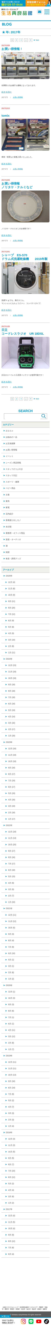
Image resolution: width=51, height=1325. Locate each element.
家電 (8, 507)
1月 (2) (11, 979)
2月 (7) (11, 896)
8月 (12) (11, 1241)
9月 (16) (11, 1081)
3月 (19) (11, 806)
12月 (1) (11, 992)
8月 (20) (11, 608)
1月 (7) (11, 1049)
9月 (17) (11, 851)
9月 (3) (11, 934)
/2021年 (9, 908)
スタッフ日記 (11, 475)
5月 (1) (11, 960)
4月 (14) (11, 716)
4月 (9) (11, 633)
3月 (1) (11, 966)
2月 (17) (11, 729)
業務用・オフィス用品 (15, 533)
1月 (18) (11, 736)
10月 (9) (11, 595)
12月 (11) (12, 915)
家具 (8, 501)
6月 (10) (11, 953)
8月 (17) (11, 774)
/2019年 (9, 1056)
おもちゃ (9, 431)
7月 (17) (11, 864)
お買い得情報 (18, 97)
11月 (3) (11, 1145)
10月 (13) (12, 1075)
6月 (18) (11, 704)
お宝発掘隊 (10, 443)
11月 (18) (12, 672)
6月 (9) (11, 620)
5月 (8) (11, 627)
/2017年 (9, 1209)
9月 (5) (11, 1158)
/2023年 (9, 742)
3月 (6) (11, 1196)
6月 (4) (11, 1254)
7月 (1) (11, 1017)
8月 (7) (11, 1164)
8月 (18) (11, 691)
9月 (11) (11, 601)
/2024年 (9, 659)
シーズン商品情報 (13, 463)
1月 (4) (11, 1126)
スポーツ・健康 (12, 482)
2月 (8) (11, 646)
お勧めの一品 (11, 437)
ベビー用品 (10, 488)
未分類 (8, 527)
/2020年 (9, 985)
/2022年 (9, 825)
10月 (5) (11, 928)
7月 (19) (11, 780)
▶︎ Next (36, 40)
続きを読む (6, 92)
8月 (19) (11, 1088)
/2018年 (9, 1132)
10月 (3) (11, 998)
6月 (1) (11, 1024)
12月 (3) (11, 1139)
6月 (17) (11, 787)
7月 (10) (11, 1171)
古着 (8, 495)
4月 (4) (11, 1190)
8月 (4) (11, 940)
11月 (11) (12, 1068)
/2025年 (9, 576)
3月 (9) (11, 889)
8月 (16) (11, 857)
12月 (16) (12, 748)
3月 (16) (11, 723)
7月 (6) (11, 1247)
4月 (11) (11, 1030)
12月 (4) (11, 582)
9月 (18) (11, 684)
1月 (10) (11, 902)
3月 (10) (11, 640)
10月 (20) (12, 844)
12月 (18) (12, 832)
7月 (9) (11, 947)
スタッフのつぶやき (14, 469)
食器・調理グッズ (13, 558)
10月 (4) (11, 1228)
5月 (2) (11, 1100)
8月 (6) (11, 1011)
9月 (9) (11, 1235)
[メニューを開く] (47, 11)
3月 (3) (11, 1113)
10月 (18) (12, 678)
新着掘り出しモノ (13, 520)
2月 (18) (11, 812)
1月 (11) (11, 652)
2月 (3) (11, 1120)
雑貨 (8, 552)
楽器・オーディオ (13, 539)
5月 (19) (11, 710)
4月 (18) (11, 800)
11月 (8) (11, 588)
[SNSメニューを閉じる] (5, 1316)
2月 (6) (11, 972)
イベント (9, 456)
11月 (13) (12, 838)
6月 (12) (11, 1177)
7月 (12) (11, 614)
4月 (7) (11, 1107)
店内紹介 (9, 514)
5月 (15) (11, 876)
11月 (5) (11, 1222)
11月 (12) (12, 921)
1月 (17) (11, 819)
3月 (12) (11, 1036)
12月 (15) (12, 665)
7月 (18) (11, 697)
